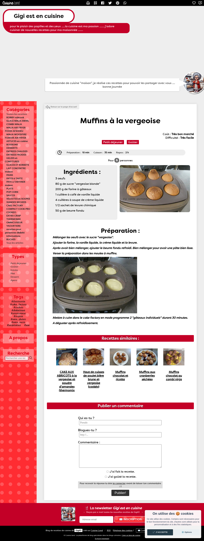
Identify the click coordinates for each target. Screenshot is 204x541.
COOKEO (11, 212)
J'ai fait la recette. (121, 471)
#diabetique (18, 310)
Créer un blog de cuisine (131, 535)
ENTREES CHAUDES (16, 151)
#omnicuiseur (18, 313)
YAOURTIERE (13, 225)
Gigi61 (78, 530)
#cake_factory (18, 304)
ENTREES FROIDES (16, 154)
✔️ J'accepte (160, 532)
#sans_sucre (18, 322)
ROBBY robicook (15, 117)
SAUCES (10, 195)
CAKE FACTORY (14, 205)
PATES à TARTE (14, 178)
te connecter (119, 483)
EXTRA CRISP (13, 215)
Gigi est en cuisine (39, 16)
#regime (18, 316)
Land (97, 530)
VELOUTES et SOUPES (18, 198)
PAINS (9, 175)
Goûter (14, 266)
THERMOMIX (13, 219)
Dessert (15, 276)
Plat (13, 273)
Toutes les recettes (16, 114)
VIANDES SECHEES (16, 202)
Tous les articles (14, 242)
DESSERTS (11, 148)
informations (13, 236)
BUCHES (10, 239)
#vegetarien (14, 324)
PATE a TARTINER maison (15, 183)
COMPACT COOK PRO (18, 208)
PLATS (9, 188)
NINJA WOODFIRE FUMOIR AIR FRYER (15, 136)
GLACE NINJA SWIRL (17, 120)
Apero (14, 280)
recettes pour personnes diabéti (15, 231)
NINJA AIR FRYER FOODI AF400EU (15, 129)
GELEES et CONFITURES (12, 160)
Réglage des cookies (122, 530)
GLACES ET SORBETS (17, 164)
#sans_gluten (18, 319)
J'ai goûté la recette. (120, 476)
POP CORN (12, 192)
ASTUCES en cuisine (17, 141)
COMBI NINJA (14, 124)
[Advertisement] (102, 56)
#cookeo (18, 307)
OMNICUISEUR (14, 222)
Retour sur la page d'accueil (64, 106)
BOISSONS (12, 144)
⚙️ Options (187, 532)
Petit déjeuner (18, 263)
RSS (109, 530)
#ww (27, 324)
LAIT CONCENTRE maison (15, 170)
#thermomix (18, 301)
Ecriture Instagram (102, 539)
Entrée (14, 270)
